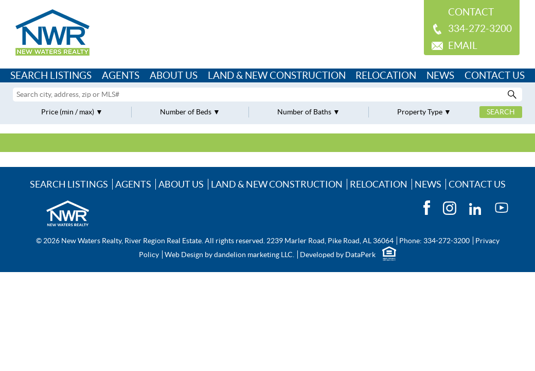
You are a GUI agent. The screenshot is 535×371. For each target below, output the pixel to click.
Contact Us (495, 75)
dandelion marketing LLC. (254, 254)
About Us (174, 75)
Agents (120, 75)
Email (462, 45)
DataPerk (360, 254)
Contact (471, 12)
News (440, 75)
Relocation (385, 75)
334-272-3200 (480, 28)
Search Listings (51, 75)
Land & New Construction (277, 75)
